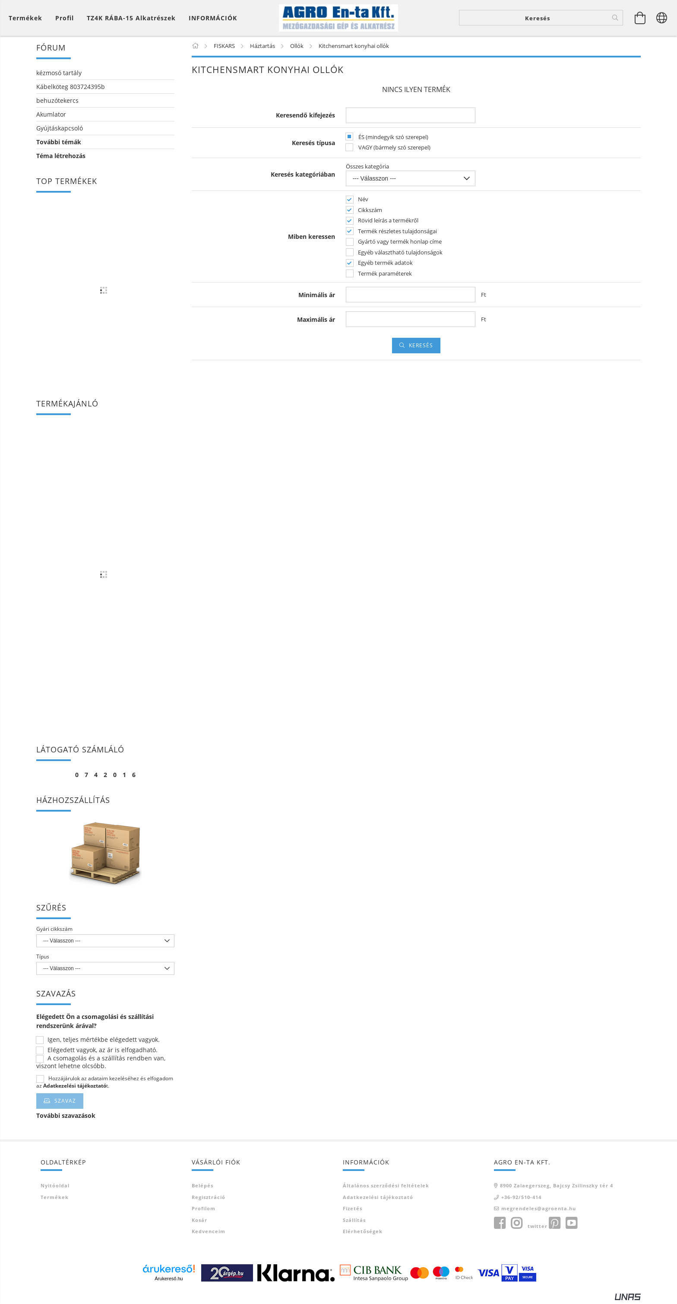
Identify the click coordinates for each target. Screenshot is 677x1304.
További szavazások (65, 1117)
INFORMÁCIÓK (213, 18)
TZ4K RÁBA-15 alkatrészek (131, 18)
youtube (571, 1224)
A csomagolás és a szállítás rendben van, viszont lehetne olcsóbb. (100, 1064)
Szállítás (354, 1221)
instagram (516, 1224)
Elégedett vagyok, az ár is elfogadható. (102, 1051)
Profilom (203, 1210)
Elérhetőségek (363, 1233)
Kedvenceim (208, 1233)
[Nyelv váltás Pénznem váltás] (662, 18)
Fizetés (352, 1210)
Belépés (202, 1187)
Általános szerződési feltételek (386, 1187)
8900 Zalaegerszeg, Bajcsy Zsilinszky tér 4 (556, 1187)
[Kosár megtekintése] (27, 18)
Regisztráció (208, 1198)
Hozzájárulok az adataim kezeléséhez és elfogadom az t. (104, 1083)
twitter (537, 1227)
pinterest (554, 1224)
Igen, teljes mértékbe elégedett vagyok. (103, 1041)
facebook (499, 1224)
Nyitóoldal (55, 1187)
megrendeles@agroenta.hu (538, 1210)
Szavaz (65, 1102)
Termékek (55, 1198)
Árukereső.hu (169, 1279)
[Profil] (64, 18)
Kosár (199, 1221)
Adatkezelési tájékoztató (378, 1198)
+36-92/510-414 (521, 1198)
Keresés (421, 346)
